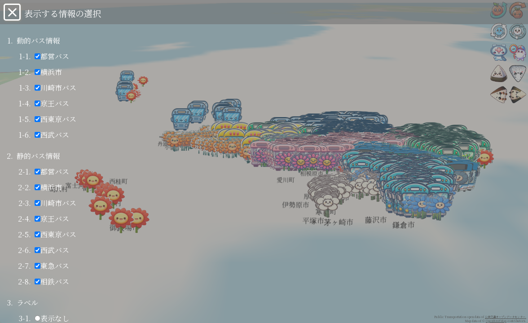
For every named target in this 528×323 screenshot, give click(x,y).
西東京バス (55, 119)
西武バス (52, 135)
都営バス (52, 56)
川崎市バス (55, 88)
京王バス (52, 103)
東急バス (52, 266)
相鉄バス (52, 281)
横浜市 (48, 72)
